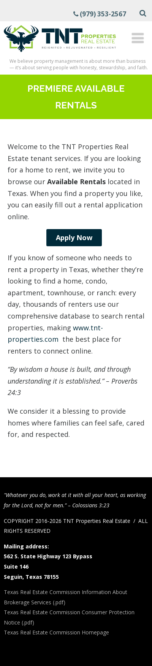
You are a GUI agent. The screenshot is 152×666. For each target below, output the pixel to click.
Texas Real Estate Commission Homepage (56, 632)
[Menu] (138, 38)
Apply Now (74, 237)
